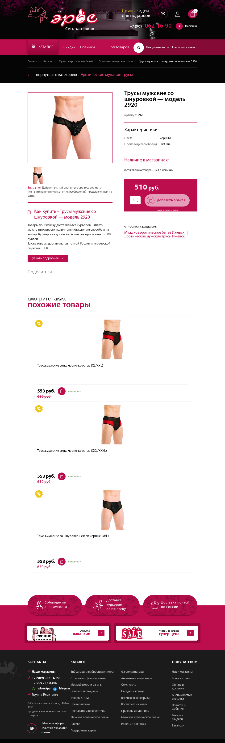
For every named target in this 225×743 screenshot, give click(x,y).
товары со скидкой (154, 637)
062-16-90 (148, 27)
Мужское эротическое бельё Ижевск (154, 237)
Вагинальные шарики (135, 701)
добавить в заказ (166, 204)
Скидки (73, 47)
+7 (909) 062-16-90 (44, 682)
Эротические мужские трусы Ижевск (154, 240)
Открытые (65, 637)
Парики (75, 727)
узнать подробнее (47, 262)
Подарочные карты (83, 734)
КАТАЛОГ (44, 47)
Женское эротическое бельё (90, 721)
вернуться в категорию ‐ (81, 79)
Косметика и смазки (134, 708)
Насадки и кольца (132, 695)
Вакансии (178, 729)
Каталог (49, 61)
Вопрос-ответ (181, 682)
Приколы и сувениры (135, 714)
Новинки (91, 47)
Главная (32, 61)
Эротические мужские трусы (120, 61)
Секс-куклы (129, 688)
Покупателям (157, 47)
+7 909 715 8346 (44, 687)
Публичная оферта (52, 727)
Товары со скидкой (178, 721)
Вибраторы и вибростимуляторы (92, 675)
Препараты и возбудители (88, 714)
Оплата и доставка (178, 690)
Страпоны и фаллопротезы (88, 682)
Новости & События (179, 711)
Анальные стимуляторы (137, 682)
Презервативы (80, 708)
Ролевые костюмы (133, 727)
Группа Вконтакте (43, 698)
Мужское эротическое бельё (78, 61)
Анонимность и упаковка (182, 700)
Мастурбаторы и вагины (86, 688)
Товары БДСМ (80, 701)
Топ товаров (119, 47)
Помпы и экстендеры (85, 695)
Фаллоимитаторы (132, 675)
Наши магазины (183, 47)
